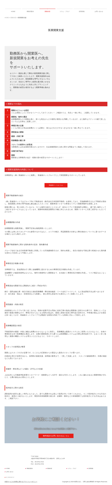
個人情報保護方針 (10, 477)
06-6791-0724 (39, 462)
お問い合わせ (99, 11)
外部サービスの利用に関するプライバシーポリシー (21, 481)
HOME (13, 11)
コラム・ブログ (65, 11)
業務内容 (47, 11)
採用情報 (82, 11)
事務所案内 (30, 11)
